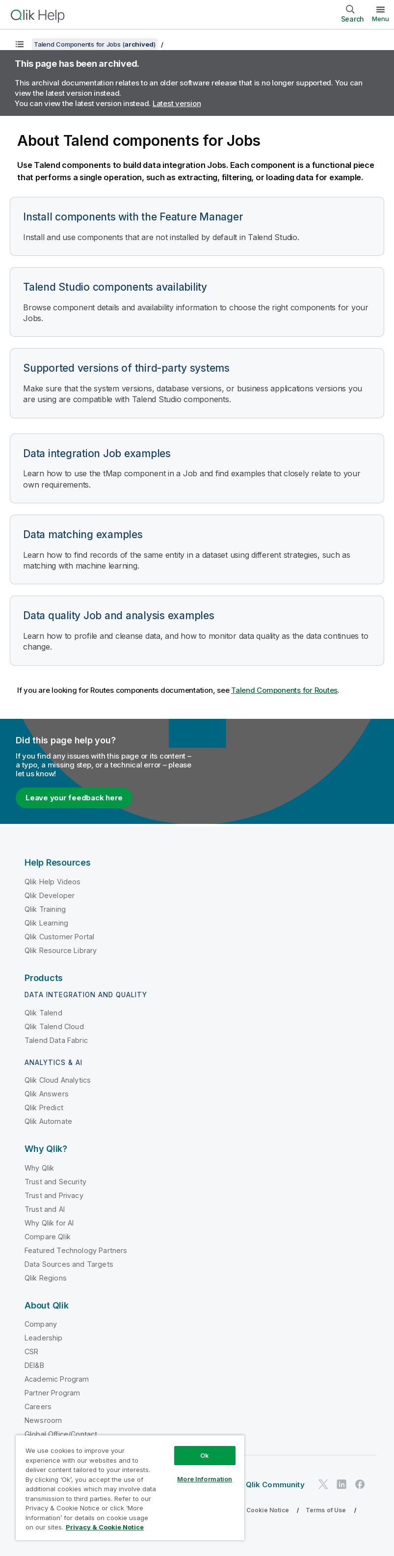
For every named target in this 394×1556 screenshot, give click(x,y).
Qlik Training (45, 909)
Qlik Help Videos (53, 881)
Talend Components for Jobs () (95, 44)
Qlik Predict (44, 1107)
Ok (204, 1455)
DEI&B (34, 1365)
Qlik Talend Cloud (54, 1026)
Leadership (44, 1338)
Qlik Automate (48, 1121)
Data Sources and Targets (69, 1264)
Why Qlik (39, 1168)
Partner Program (52, 1393)
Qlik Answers (47, 1094)
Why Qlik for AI (49, 1223)
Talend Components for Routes (284, 690)
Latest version (177, 103)
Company (41, 1324)
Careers (38, 1406)
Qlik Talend (43, 1013)
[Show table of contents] (19, 44)
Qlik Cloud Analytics (58, 1080)
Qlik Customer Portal (59, 936)
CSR (31, 1351)
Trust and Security (55, 1181)
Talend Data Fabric (56, 1040)
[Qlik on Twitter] (323, 1484)
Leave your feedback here (74, 797)
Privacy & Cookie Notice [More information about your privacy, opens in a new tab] (105, 1527)
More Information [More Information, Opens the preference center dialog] (204, 1479)
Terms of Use (326, 1510)
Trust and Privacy (54, 1195)
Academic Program (57, 1379)
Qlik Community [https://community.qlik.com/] (275, 1484)
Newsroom (43, 1420)
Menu (380, 19)
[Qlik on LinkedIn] (341, 1484)
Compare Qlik (48, 1236)
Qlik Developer (50, 895)
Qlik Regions (46, 1278)
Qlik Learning (46, 923)
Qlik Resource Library (61, 950)
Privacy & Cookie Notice (252, 1510)
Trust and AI (45, 1209)
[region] (130, 1487)
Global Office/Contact (61, 1434)
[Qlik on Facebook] (360, 1484)
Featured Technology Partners (76, 1250)
